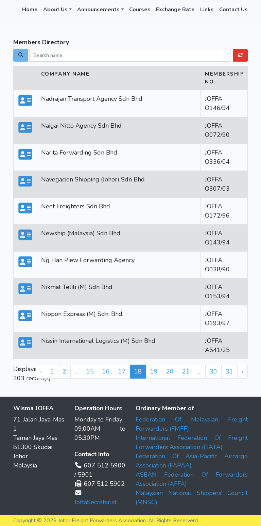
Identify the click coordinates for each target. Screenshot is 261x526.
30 (213, 371)
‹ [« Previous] (41, 371)
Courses (140, 9)
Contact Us (233, 9)
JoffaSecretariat (95, 502)
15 (90, 371)
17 (122, 371)
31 (229, 371)
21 (186, 371)
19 (154, 371)
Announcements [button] (98, 9)
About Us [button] (55, 9)
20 (170, 371)
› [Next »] (242, 371)
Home (30, 9)
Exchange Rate (175, 9)
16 (106, 371)
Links (207, 9)
